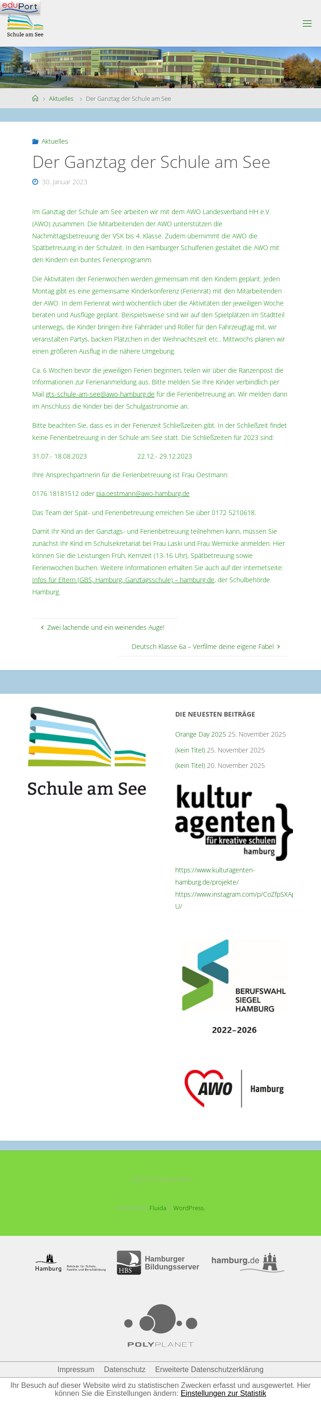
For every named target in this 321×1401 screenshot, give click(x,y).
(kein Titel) (190, 750)
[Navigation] (20, 7)
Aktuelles (61, 98)
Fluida (157, 1208)
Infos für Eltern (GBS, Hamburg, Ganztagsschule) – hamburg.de (123, 579)
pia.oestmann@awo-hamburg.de (143, 493)
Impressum (75, 1369)
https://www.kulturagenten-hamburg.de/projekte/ (215, 875)
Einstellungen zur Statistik (223, 1393)
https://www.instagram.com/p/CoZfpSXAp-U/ (236, 900)
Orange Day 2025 (200, 734)
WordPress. (189, 1208)
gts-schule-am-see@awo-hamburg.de (100, 394)
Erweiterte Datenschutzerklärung (209, 1369)
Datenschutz (125, 1369)
